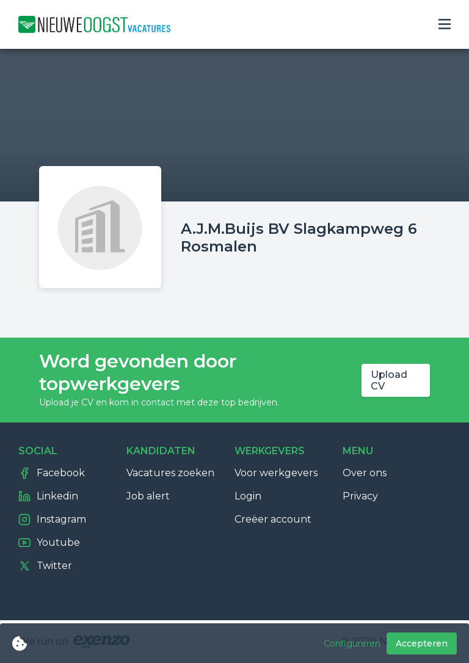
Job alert (148, 496)
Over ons (365, 473)
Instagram (52, 519)
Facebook (51, 473)
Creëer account (272, 519)
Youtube (49, 543)
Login (247, 496)
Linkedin (48, 496)
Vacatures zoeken (170, 473)
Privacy (360, 496)
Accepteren (422, 643)
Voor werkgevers (276, 473)
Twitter (45, 566)
